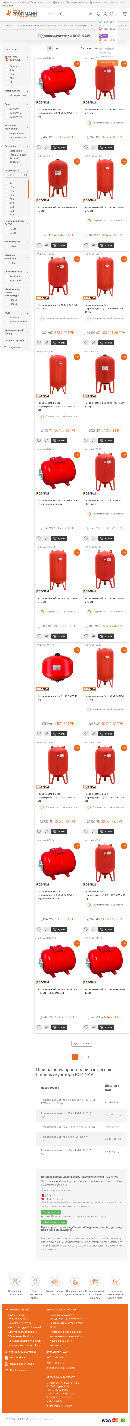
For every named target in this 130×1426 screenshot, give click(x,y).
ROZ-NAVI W (14, 117)
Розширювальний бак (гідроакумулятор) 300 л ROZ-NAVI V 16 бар (105, 895)
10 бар (11, 229)
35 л (10, 203)
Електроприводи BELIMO (22, 1331)
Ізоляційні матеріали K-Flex (24, 1345)
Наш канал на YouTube (22, 1364)
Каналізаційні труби (19, 1323)
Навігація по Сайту (61, 1340)
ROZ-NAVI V (13, 113)
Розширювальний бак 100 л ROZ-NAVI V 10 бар (57, 307)
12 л (10, 187)
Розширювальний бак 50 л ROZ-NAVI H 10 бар (105, 991)
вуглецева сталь (16, 95)
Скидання (12, 347)
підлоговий (13, 280)
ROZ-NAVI (13, 60)
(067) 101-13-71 (98, 14)
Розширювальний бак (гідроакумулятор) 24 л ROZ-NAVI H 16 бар (57, 113)
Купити (61, 147)
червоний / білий (16, 321)
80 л (10, 215)
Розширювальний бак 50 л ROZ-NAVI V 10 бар (58, 209)
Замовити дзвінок (51, 1212)
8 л (9, 183)
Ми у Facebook (17, 1357)
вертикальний (15, 133)
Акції (52, 1327)
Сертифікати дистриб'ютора (66, 1323)
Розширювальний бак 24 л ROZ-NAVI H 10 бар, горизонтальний (58, 502)
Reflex (10, 70)
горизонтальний (16, 137)
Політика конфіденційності (66, 1331)
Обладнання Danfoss (20, 1336)
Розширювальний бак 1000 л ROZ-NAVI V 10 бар (58, 600)
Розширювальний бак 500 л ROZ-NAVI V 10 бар (104, 209)
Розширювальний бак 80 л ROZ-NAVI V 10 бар (105, 405)
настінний (13, 276)
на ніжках (13, 162)
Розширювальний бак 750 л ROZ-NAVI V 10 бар (104, 698)
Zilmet (10, 78)
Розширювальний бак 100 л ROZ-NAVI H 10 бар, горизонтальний (57, 991)
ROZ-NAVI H (13, 109)
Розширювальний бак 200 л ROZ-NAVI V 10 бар (104, 111)
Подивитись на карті (61, 1405)
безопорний (14, 151)
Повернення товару (77, 2)
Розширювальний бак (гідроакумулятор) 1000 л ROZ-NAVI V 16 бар (104, 308)
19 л (10, 195)
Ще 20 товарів (82, 1043)
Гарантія (58, 2)
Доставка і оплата (41, 2)
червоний (12, 317)
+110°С (11, 304)
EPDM (10, 263)
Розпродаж (117, 2)
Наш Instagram (18, 1370)
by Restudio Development (42, 1419)
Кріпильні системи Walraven (24, 1340)
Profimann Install (99, 2)
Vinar (10, 74)
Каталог (51, 15)
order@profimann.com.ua (54, 1222)
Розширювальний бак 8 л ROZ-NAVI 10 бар (58, 698)
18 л (10, 191)
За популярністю (104, 48)
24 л (10, 199)
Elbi (9, 82)
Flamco (11, 66)
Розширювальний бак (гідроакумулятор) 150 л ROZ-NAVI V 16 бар (58, 797)
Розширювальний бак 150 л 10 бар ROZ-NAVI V (103, 502)
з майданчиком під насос (16, 156)
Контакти (8, 6)
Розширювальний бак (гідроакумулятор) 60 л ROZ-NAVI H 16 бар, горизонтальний (57, 895)
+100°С (11, 300)
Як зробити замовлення (16, 2)
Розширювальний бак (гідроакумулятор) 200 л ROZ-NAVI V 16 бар (105, 797)
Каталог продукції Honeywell (24, 1327)
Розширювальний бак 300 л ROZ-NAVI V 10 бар (104, 600)
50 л (10, 207)
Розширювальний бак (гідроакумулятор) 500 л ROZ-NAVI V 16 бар (58, 406)
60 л (10, 211)
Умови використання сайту (66, 1336)
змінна (11, 246)
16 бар (11, 233)
